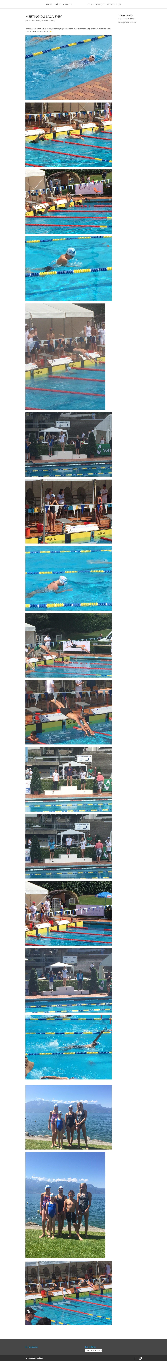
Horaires (66, 4)
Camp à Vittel (122, 19)
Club (56, 4)
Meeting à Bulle (123, 22)
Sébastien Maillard (34, 21)
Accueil (49, 4)
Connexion (111, 4)
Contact (90, 4)
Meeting (99, 4)
